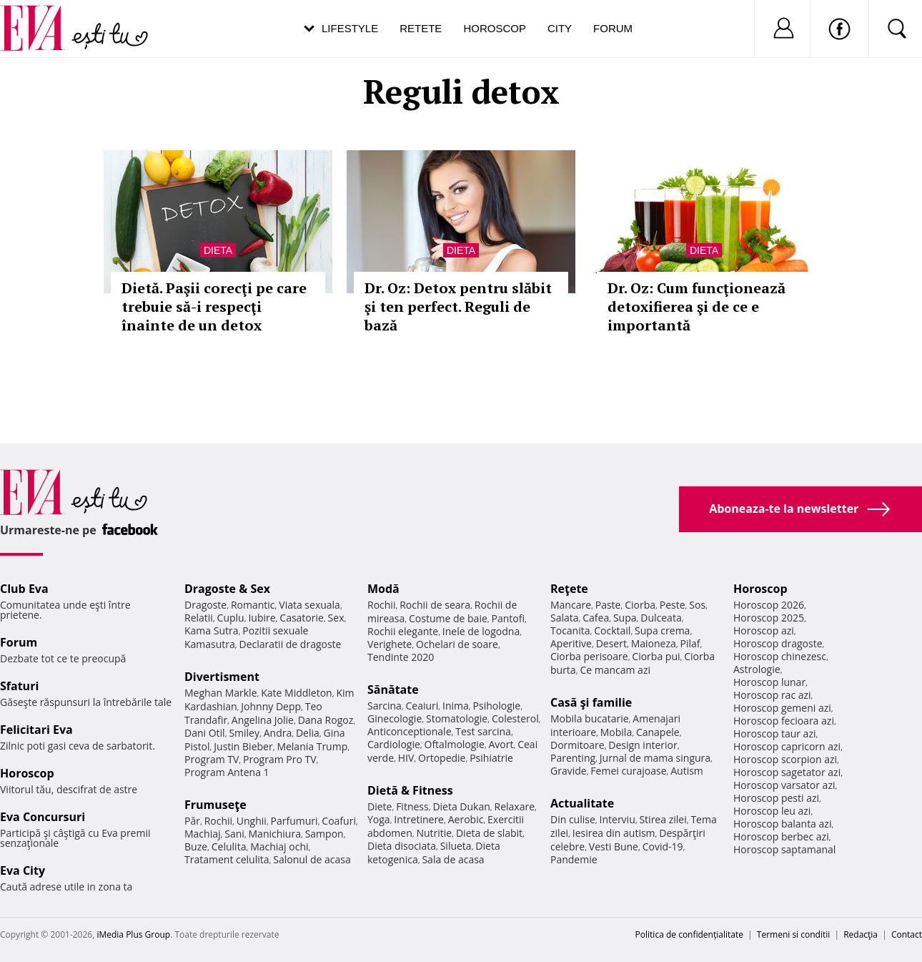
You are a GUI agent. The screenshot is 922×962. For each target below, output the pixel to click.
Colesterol (515, 718)
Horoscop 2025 (768, 617)
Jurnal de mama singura (655, 758)
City (559, 28)
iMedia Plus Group (133, 934)
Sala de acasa (453, 859)
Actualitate (582, 803)
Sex (336, 617)
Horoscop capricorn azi (787, 746)
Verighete (389, 644)
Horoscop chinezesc (779, 656)
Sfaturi (19, 686)
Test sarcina (483, 731)
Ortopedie (441, 758)
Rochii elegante (402, 631)
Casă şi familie (591, 702)
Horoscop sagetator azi (787, 772)
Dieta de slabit (489, 833)
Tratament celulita (226, 859)
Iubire (261, 617)
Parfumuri (294, 821)
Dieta (218, 250)
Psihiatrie (491, 758)
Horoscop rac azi (772, 695)
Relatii (198, 617)
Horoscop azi (763, 630)
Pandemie (574, 859)
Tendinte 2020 (400, 657)
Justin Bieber (243, 746)
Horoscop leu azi (772, 811)
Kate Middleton (296, 693)
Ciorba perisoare (589, 656)
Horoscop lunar (769, 682)
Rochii (218, 821)
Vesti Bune (613, 846)
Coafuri (339, 821)
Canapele (658, 732)
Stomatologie (456, 718)
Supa (625, 617)
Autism (686, 770)
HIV (406, 758)
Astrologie (756, 669)
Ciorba (640, 605)
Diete (379, 806)
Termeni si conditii (794, 934)
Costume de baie (448, 618)
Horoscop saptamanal (784, 849)
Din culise (572, 819)
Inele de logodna (481, 631)
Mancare (570, 605)
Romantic (253, 605)
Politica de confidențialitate (689, 934)
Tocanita (570, 630)
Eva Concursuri (42, 817)
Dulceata (660, 617)
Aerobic (466, 819)
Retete (421, 28)
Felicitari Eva (36, 729)
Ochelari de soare (457, 644)
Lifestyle (350, 28)
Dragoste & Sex (227, 589)
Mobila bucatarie (589, 718)
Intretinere (419, 819)
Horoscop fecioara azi (783, 720)
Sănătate (393, 689)
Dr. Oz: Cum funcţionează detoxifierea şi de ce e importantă (696, 306)
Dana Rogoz (326, 720)
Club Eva (24, 589)
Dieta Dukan (461, 806)
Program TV (211, 759)
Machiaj (202, 833)
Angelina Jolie (263, 720)
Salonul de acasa (312, 859)
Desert (611, 643)
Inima (455, 705)
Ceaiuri (422, 705)
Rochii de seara (435, 605)
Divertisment (221, 676)
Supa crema (662, 630)
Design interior (642, 745)
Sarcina (384, 705)
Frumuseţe (215, 805)
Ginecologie (394, 718)
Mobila (616, 732)
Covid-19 (663, 846)
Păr (192, 821)
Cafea (596, 617)
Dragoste (205, 605)
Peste (672, 605)
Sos (697, 605)
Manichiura (275, 833)
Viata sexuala (309, 605)
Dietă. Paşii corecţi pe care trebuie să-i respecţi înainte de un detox (214, 306)
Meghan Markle (220, 693)
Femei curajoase (628, 770)
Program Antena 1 (226, 772)
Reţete (569, 589)
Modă (383, 589)
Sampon (324, 833)
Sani (234, 833)
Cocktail (612, 630)
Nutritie (434, 833)
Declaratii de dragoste (290, 644)
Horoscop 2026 (768, 605)
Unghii (252, 821)
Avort (500, 744)
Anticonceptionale (409, 731)
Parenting (572, 758)
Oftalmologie (455, 744)
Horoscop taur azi (774, 733)
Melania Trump (312, 746)
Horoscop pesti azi (776, 798)
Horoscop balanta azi (782, 823)
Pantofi (508, 618)
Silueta (456, 846)
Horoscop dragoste (778, 643)
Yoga (378, 819)
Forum (613, 28)
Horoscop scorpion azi (785, 759)
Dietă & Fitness (410, 790)
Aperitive (571, 643)
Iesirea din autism (613, 833)
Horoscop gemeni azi (782, 708)
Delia (307, 733)
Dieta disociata (401, 846)
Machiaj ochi (279, 846)
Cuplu (230, 617)
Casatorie (301, 617)
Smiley (244, 733)
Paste (608, 605)
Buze (195, 846)
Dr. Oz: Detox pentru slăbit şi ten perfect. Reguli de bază (458, 306)
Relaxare (515, 806)
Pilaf (690, 643)
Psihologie (497, 705)
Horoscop (494, 28)
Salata (564, 617)
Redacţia (860, 934)
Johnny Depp (271, 706)
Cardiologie (393, 744)
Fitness (412, 806)
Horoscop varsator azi (784, 785)
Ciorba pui (656, 656)
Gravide (568, 770)
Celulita (229, 846)
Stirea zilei (662, 819)
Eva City (22, 870)
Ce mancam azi (615, 670)
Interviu (617, 819)
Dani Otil (204, 733)
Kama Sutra (211, 630)
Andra (278, 733)
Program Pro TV (280, 759)
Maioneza (653, 643)
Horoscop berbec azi (781, 836)
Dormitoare (577, 745)
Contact (906, 934)
